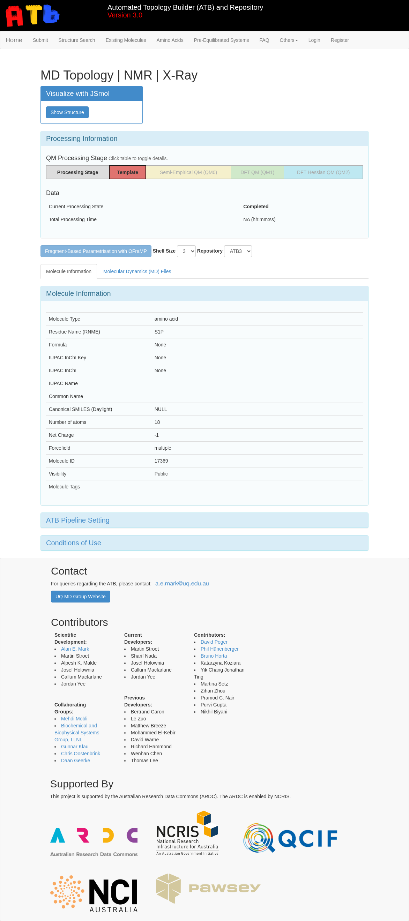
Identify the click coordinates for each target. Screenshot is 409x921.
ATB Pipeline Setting (78, 520)
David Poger (214, 642)
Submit (40, 40)
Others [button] (289, 40)
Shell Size (164, 251)
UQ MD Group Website (80, 596)
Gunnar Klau (75, 746)
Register (340, 40)
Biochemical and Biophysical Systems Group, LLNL (76, 732)
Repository (210, 251)
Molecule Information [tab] (68, 271)
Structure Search (77, 40)
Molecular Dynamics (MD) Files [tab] (137, 271)
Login (314, 40)
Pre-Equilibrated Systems (221, 40)
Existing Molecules (126, 40)
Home (14, 40)
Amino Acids (170, 40)
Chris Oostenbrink (80, 753)
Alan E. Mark (75, 649)
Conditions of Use (73, 543)
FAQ (264, 40)
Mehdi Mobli (74, 718)
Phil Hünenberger (220, 649)
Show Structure (67, 112)
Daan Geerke (75, 760)
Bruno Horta (214, 656)
